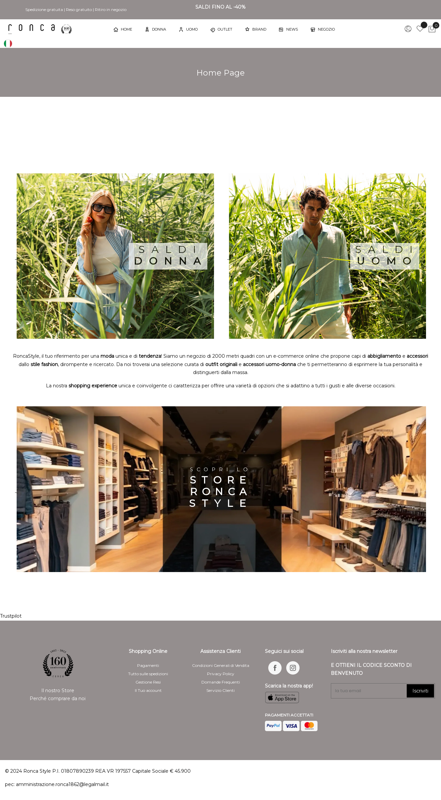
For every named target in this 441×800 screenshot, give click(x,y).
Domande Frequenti (220, 682)
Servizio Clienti (220, 690)
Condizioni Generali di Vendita (220, 665)
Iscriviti (420, 691)
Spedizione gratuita (44, 9)
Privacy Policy (220, 673)
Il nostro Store (57, 691)
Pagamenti (148, 665)
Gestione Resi (148, 682)
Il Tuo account (148, 690)
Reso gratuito (79, 9)
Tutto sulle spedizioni (148, 673)
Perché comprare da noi (58, 698)
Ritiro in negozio (110, 9)
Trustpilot (11, 616)
